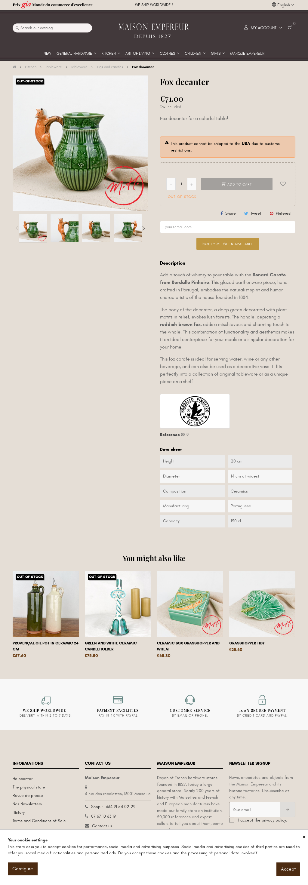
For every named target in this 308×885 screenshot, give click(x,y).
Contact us (102, 825)
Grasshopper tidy (247, 643)
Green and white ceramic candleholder (111, 646)
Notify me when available (227, 244)
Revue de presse (28, 795)
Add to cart (237, 184)
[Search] (52, 27)
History (19, 812)
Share (230, 213)
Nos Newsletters (27, 804)
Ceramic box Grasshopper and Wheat (188, 646)
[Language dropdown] (283, 5)
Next (143, 228)
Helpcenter (22, 778)
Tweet (256, 213)
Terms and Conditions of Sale (39, 820)
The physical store (29, 787)
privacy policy (274, 820)
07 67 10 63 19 (103, 816)
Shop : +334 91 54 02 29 (113, 806)
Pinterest (284, 213)
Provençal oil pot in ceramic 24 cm (46, 646)
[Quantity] (181, 184)
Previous (17, 228)
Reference (170, 434)
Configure (22, 868)
